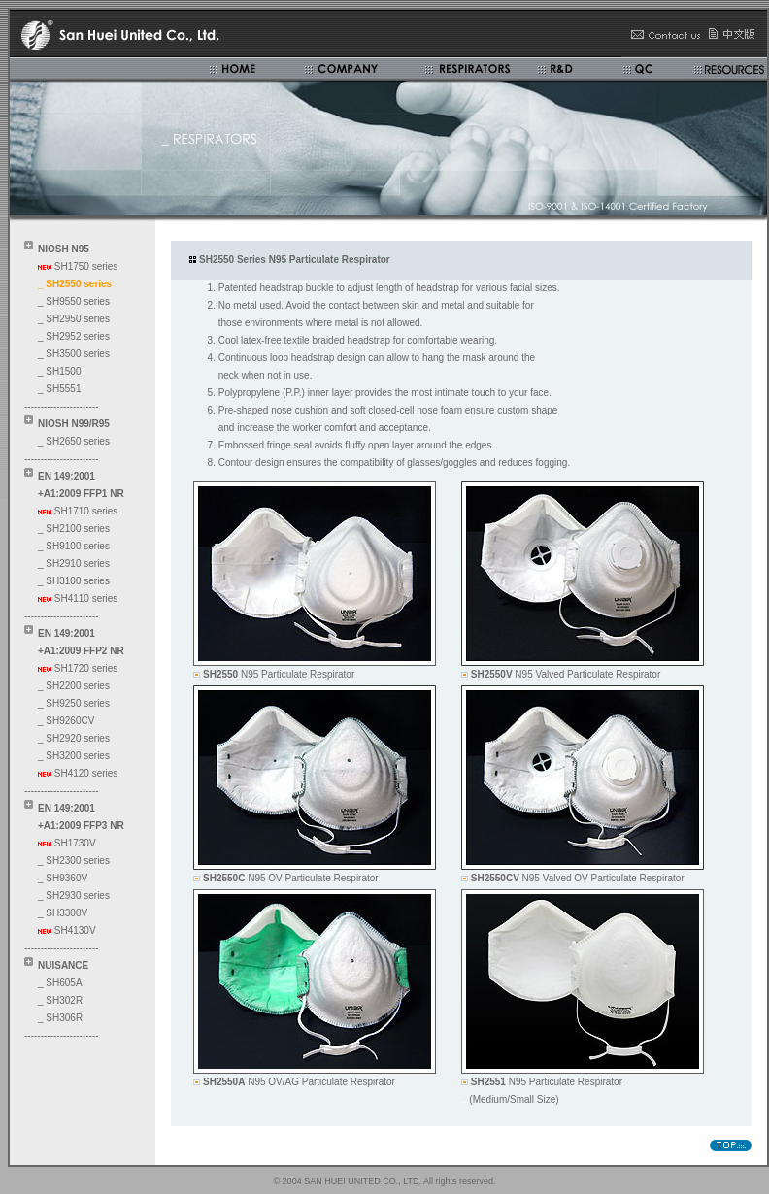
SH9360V (66, 878)
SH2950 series (78, 319)
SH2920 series (78, 738)
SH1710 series (86, 511)
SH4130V (75, 930)
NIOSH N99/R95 (74, 423)
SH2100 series (78, 528)
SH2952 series (78, 336)
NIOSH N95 (63, 249)
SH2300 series (78, 860)
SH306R (64, 1017)
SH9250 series (78, 703)
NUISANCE (63, 965)
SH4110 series (86, 598)
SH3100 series (78, 581)
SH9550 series (78, 301)
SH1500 (63, 371)
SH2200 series (78, 685)
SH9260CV (70, 720)
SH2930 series (78, 895)
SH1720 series (86, 668)
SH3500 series (78, 353)
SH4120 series (86, 773)
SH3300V (66, 913)
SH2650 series (78, 441)
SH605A (64, 983)
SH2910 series (78, 563)
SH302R (64, 1000)
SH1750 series (86, 266)
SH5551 (63, 388)
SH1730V (75, 843)
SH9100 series (78, 546)
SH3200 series (78, 755)
